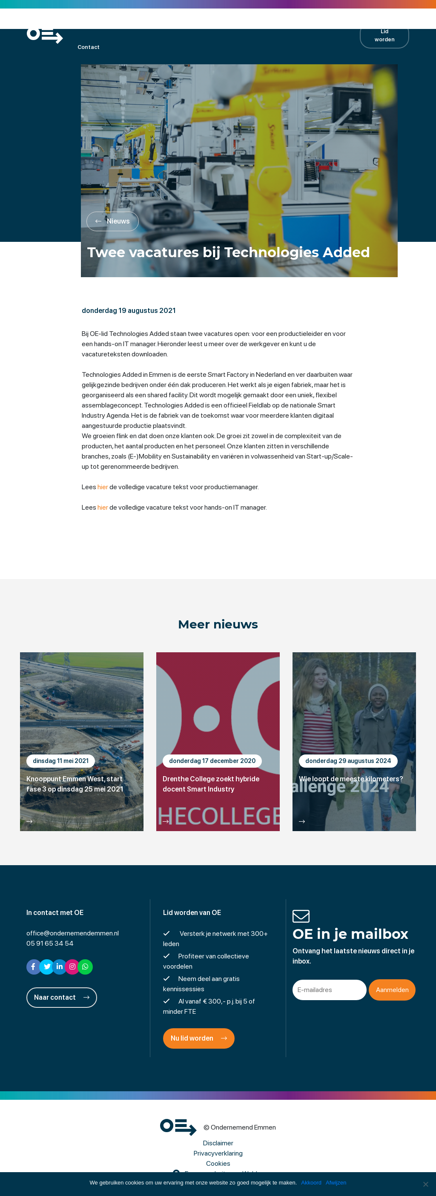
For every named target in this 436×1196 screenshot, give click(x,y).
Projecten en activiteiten (204, 23)
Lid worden (385, 35)
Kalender (144, 23)
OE (81, 23)
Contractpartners (311, 23)
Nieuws (262, 23)
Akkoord (311, 1182)
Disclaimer (218, 1143)
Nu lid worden (199, 1038)
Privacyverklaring (218, 1153)
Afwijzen (336, 1182)
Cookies (218, 1163)
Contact (88, 47)
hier (103, 487)
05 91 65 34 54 (50, 943)
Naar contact (61, 997)
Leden (108, 23)
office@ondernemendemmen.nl (72, 933)
